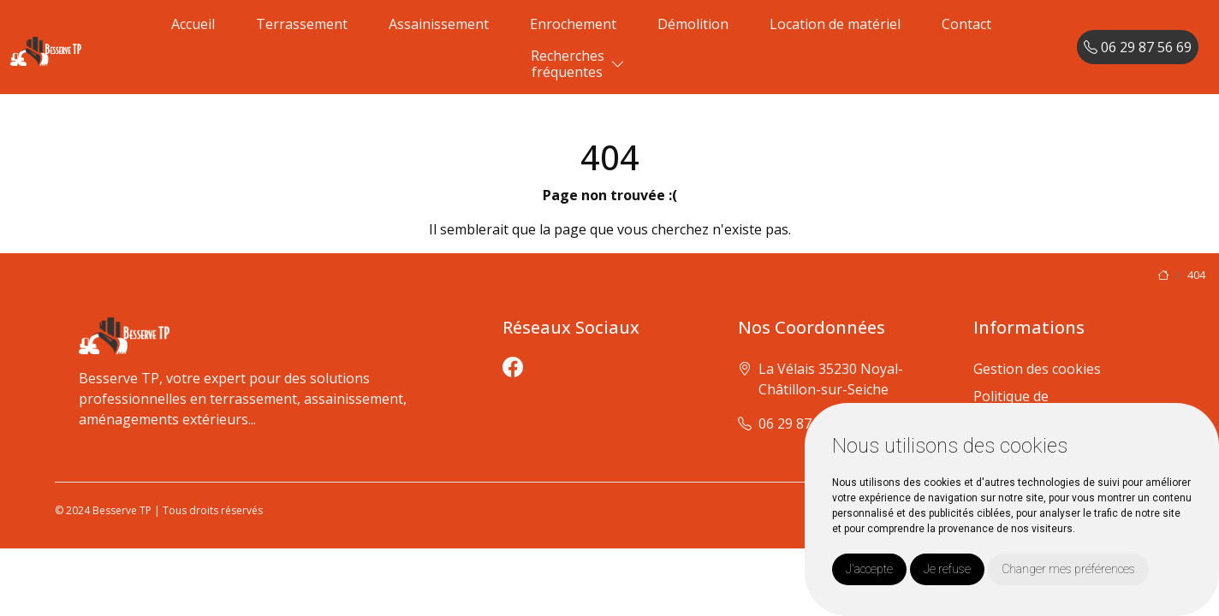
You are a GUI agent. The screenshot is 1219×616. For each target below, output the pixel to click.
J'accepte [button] (869, 569)
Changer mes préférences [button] (1068, 569)
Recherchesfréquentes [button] (567, 63)
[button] (618, 64)
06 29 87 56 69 (1138, 47)
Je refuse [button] (947, 569)
